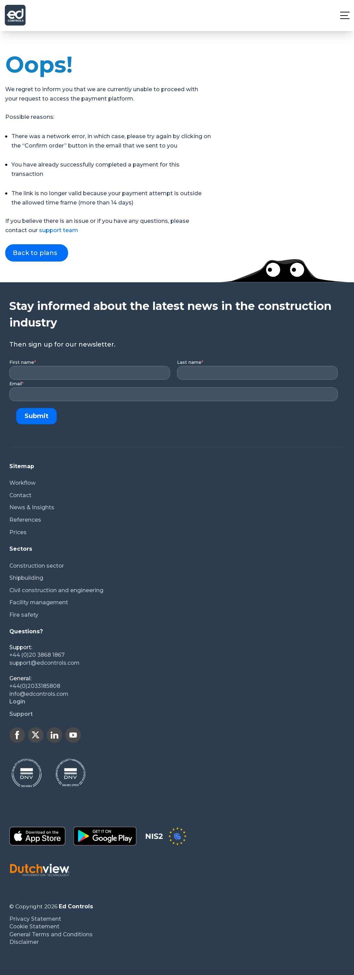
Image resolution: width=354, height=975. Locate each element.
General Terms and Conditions (51, 934)
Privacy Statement (35, 919)
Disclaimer (24, 942)
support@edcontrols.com (44, 663)
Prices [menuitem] (18, 532)
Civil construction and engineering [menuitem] (56, 590)
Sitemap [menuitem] (21, 466)
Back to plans (35, 253)
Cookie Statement (34, 926)
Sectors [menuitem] (20, 549)
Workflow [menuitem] (22, 483)
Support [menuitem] (21, 714)
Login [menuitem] (17, 701)
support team (58, 230)
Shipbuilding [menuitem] (26, 578)
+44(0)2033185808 (34, 686)
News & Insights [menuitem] (31, 507)
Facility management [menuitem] (38, 602)
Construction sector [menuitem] (36, 565)
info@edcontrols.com (38, 694)
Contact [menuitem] (20, 495)
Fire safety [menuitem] (23, 615)
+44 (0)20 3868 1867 (37, 655)
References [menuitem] (25, 520)
